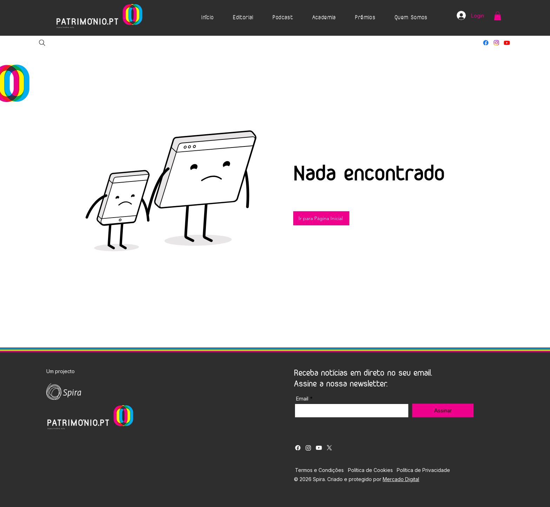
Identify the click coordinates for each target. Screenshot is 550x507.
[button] (243, 18)
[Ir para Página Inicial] (321, 218)
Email (302, 398)
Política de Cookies (370, 470)
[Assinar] (443, 410)
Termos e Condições (319, 470)
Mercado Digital (401, 479)
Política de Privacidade (423, 470)
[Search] (42, 43)
